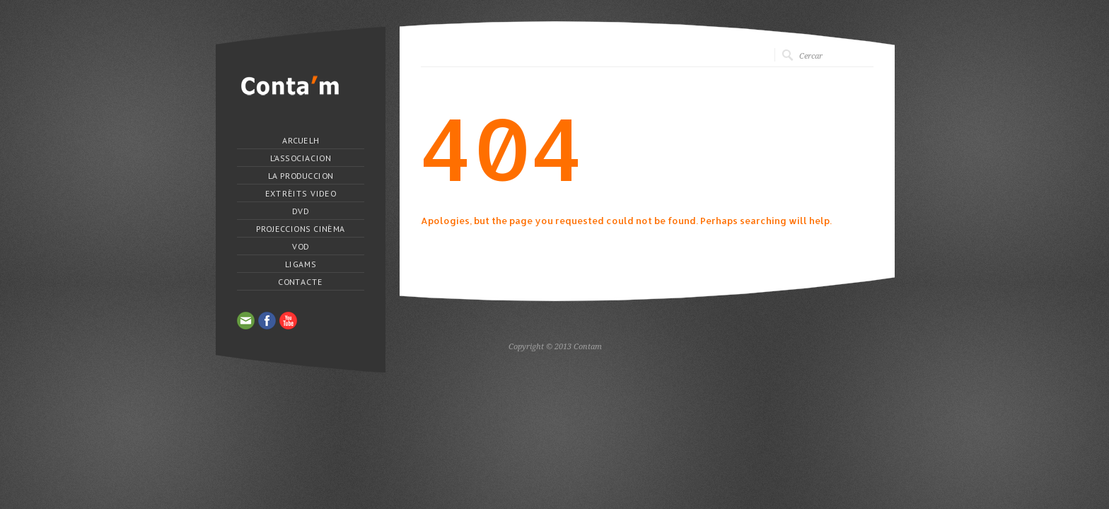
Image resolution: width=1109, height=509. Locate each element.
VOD (300, 246)
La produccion (300, 176)
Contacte (300, 282)
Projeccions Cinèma (299, 229)
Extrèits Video (300, 193)
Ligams (300, 264)
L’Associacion (299, 158)
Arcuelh (300, 140)
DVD (300, 211)
